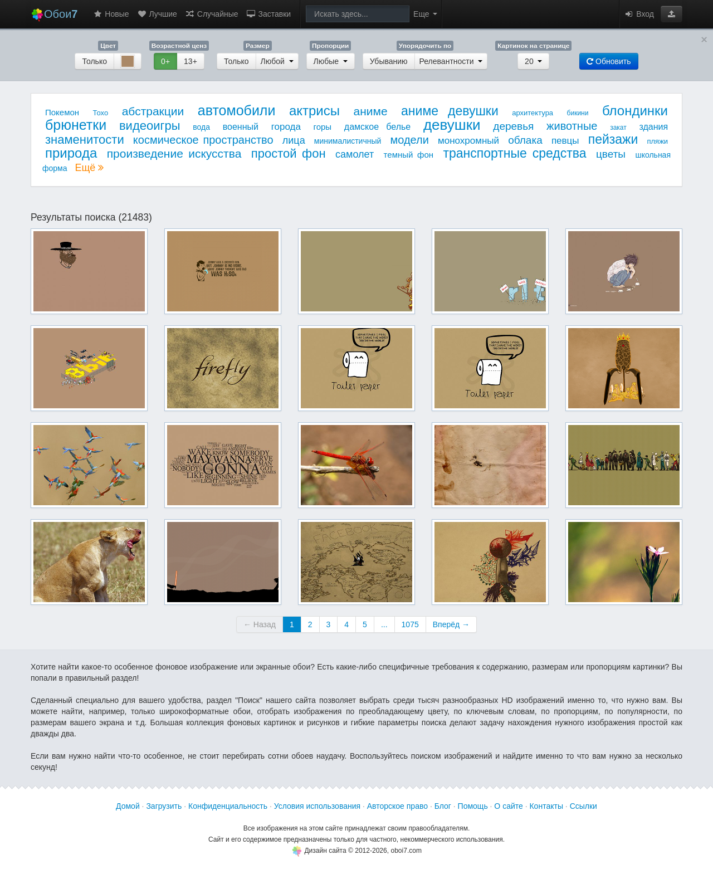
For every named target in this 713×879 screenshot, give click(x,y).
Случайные (211, 13)
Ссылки (583, 806)
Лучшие (157, 13)
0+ (165, 61)
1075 (410, 624)
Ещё (89, 167)
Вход (639, 13)
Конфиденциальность (227, 806)
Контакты (546, 806)
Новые (110, 13)
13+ (190, 61)
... (384, 624)
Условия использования (317, 806)
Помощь (473, 806)
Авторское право (397, 806)
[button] (671, 14)
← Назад (259, 624)
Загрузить (164, 806)
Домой (128, 806)
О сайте (508, 806)
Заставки (268, 13)
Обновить (609, 61)
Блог (442, 806)
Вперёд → (451, 624)
